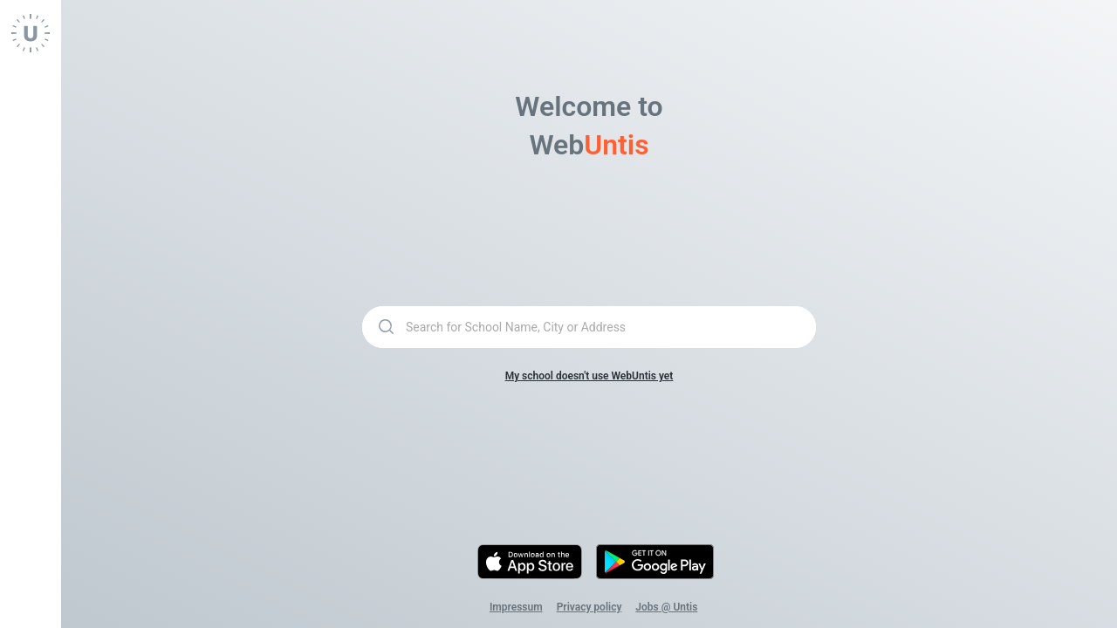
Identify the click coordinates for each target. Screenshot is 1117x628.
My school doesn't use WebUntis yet (589, 376)
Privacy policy (589, 607)
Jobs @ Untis (666, 607)
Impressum (516, 607)
